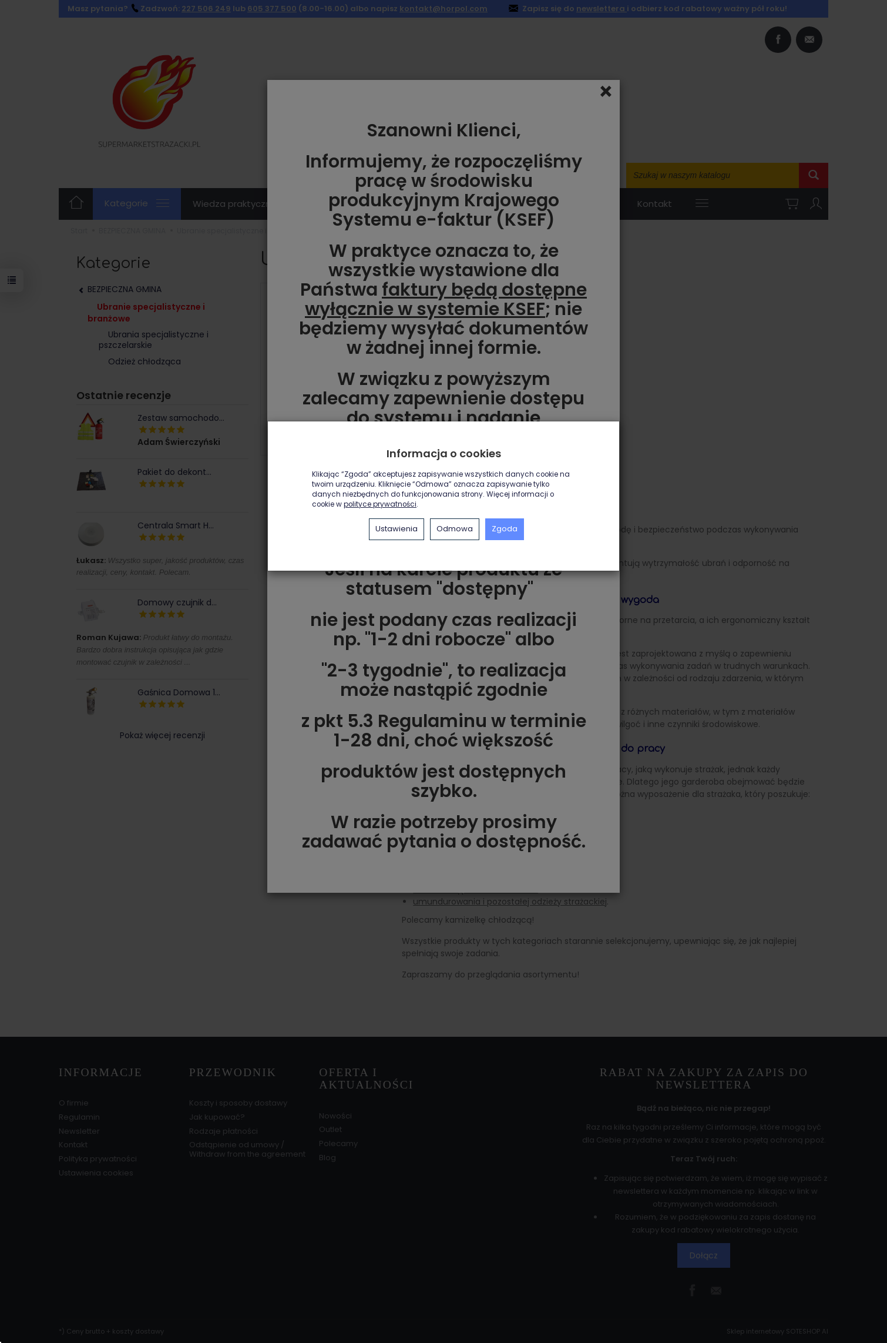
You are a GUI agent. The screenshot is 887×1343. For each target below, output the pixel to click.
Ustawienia (396, 528)
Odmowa (454, 528)
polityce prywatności (380, 504)
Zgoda (505, 528)
